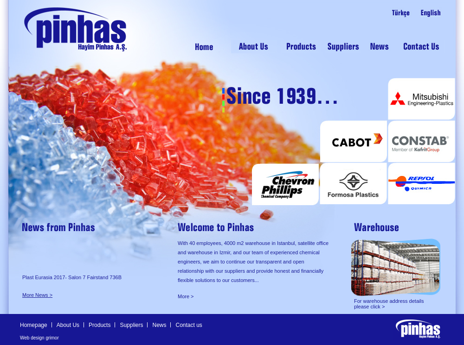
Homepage (33, 325)
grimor (51, 337)
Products (99, 325)
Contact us (188, 325)
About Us (68, 325)
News (159, 325)
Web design (32, 337)
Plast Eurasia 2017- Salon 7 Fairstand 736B (72, 279)
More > (186, 296)
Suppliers (131, 325)
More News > (37, 295)
